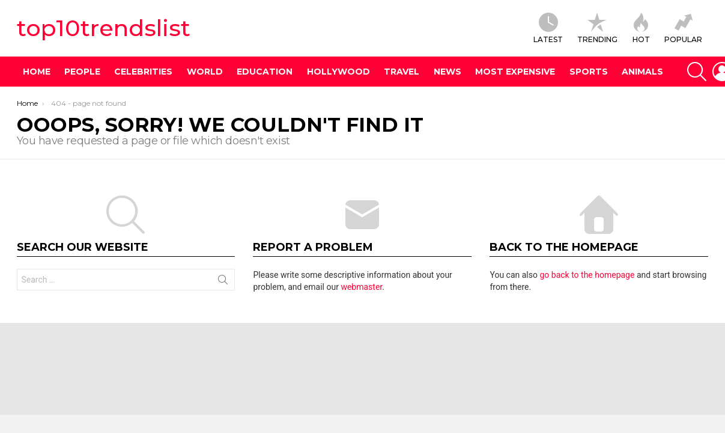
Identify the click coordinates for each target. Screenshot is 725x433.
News (447, 71)
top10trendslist (103, 28)
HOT (641, 28)
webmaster (361, 287)
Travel (401, 71)
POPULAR (683, 28)
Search (223, 282)
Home (36, 71)
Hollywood (338, 71)
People (82, 71)
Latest (548, 28)
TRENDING (597, 28)
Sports (588, 71)
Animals (642, 71)
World (205, 71)
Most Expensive (515, 71)
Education (265, 71)
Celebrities (143, 71)
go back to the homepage (586, 275)
